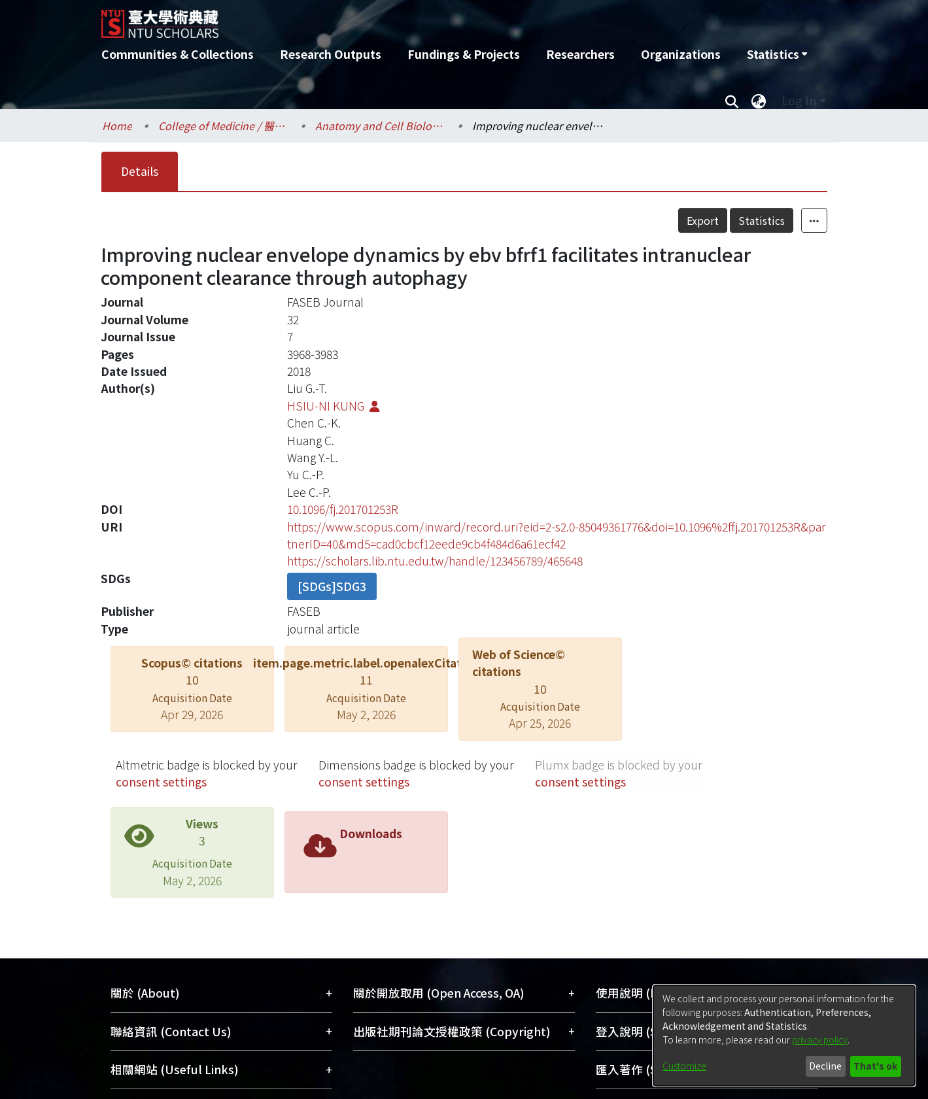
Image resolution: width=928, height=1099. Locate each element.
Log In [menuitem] (799, 100)
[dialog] (784, 1035)
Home (117, 125)
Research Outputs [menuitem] (330, 54)
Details (139, 171)
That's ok (875, 1065)
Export (703, 220)
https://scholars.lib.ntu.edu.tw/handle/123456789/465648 (435, 560)
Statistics (761, 220)
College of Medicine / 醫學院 (223, 125)
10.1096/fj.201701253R (342, 509)
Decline (825, 1065)
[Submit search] (732, 101)
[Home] (394, 19)
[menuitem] (777, 54)
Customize (684, 1065)
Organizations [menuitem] (681, 54)
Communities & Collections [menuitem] (177, 54)
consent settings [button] (161, 781)
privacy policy (820, 1039)
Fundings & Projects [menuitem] (463, 54)
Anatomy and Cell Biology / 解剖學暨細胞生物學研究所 (380, 125)
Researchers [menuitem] (580, 54)
